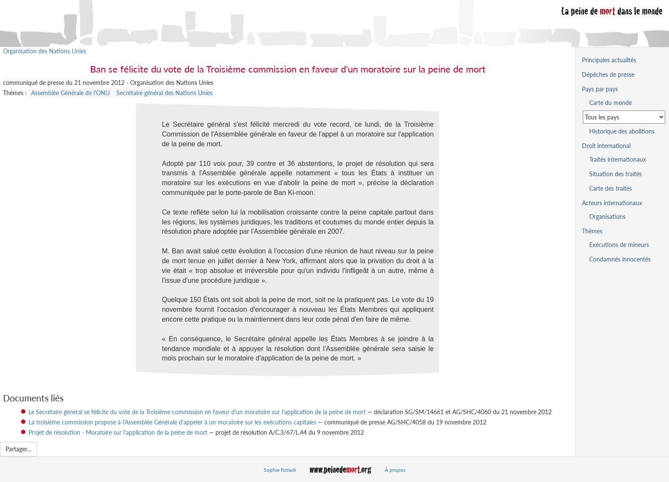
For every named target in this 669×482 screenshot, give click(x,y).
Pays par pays (600, 89)
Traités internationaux (617, 159)
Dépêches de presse (608, 74)
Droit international (606, 145)
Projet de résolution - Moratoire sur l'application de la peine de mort (118, 432)
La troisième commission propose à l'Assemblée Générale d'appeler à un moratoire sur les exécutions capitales (172, 422)
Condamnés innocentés (620, 259)
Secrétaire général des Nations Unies (164, 92)
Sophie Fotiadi (280, 470)
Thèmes (592, 231)
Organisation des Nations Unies (44, 51)
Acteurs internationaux (612, 202)
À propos (395, 470)
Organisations (607, 216)
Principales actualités (609, 60)
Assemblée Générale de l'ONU (70, 92)
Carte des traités (610, 188)
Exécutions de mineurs (619, 244)
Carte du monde (610, 102)
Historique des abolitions (621, 131)
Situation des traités (615, 173)
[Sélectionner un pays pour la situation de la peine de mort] (624, 117)
